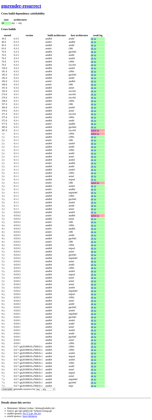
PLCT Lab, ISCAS (32, 413)
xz (95, 38)
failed (93, 130)
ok (92, 38)
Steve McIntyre (29, 416)
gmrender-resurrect (21, 5)
